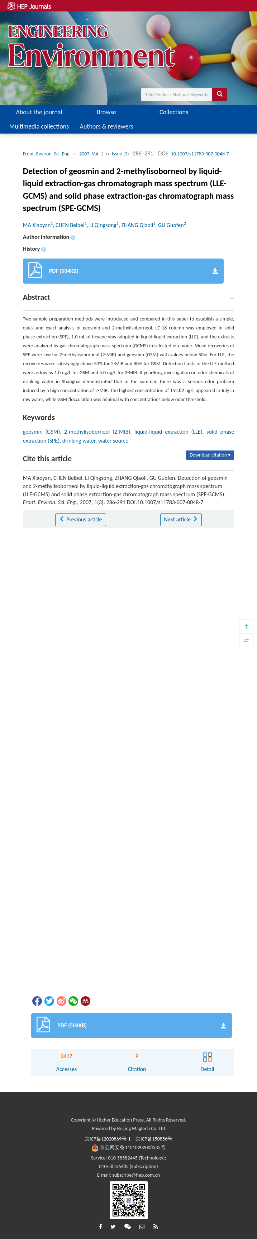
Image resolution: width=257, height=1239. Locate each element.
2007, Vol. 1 (91, 154)
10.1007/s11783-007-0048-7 (200, 154)
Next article (181, 519)
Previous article (80, 519)
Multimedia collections (39, 126)
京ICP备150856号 (153, 1139)
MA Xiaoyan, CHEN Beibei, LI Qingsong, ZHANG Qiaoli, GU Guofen (104, 225)
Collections (174, 112)
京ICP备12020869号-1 (107, 1139)
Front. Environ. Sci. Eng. (47, 154)
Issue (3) (120, 154)
